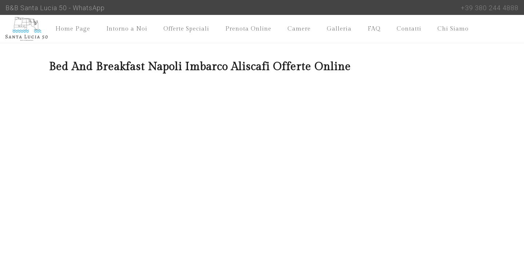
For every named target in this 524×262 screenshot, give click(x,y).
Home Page (72, 28)
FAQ (374, 28)
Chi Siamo (453, 28)
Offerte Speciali (186, 28)
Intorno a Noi (126, 28)
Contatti (409, 28)
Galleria (339, 28)
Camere (299, 28)
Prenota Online (248, 28)
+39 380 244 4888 (490, 8)
